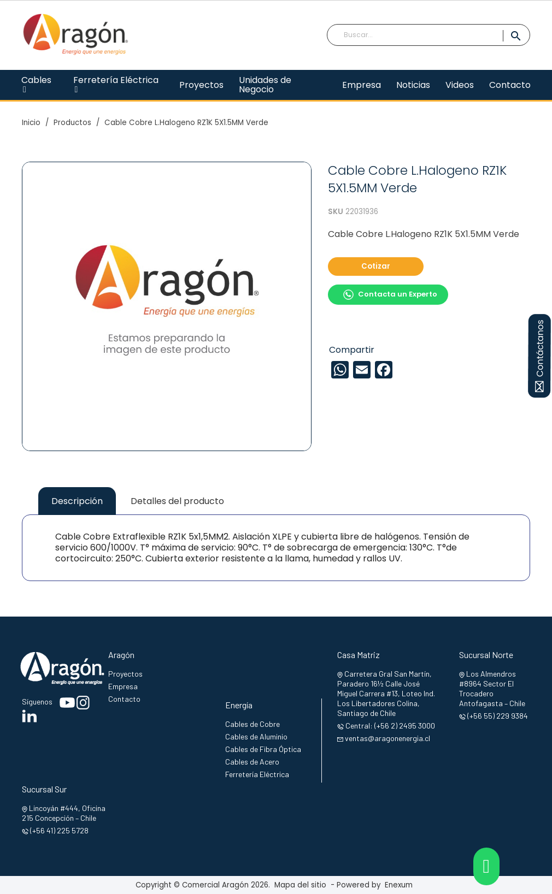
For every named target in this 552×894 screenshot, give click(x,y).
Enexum (401, 885)
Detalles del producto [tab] (177, 501)
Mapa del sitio (300, 885)
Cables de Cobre (252, 724)
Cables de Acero (252, 761)
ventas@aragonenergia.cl (387, 738)
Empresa (123, 686)
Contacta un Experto (390, 294)
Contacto (124, 698)
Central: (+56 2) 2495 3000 (390, 725)
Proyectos (125, 673)
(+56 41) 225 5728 (59, 830)
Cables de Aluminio (256, 736)
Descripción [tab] (77, 501)
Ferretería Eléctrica (257, 774)
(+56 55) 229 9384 (497, 715)
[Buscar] (428, 35)
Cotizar (375, 266)
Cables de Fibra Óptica (263, 749)
